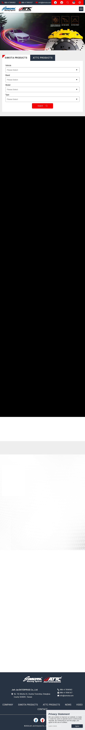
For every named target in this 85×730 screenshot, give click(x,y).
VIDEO (79, 704)
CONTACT (42, 709)
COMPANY (7, 704)
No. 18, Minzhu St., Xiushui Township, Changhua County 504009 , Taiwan (31, 695)
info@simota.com (43, 2)
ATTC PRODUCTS (51, 704)
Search (42, 106)
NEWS (68, 704)
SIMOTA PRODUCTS (28, 704)
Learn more (52, 726)
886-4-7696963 (8, 2)
